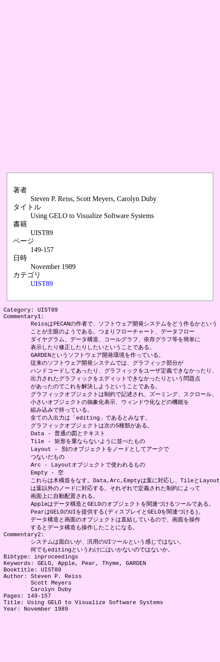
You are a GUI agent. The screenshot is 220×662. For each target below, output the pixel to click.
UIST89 (41, 283)
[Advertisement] (83, 86)
